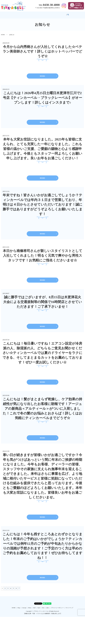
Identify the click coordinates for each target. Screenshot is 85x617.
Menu (40, 14)
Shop (29, 14)
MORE (42, 74)
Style (49, 14)
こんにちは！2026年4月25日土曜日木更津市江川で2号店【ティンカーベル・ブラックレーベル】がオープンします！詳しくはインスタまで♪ (42, 96)
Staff (45, 14)
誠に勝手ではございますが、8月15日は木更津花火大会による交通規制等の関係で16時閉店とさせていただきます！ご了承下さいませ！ (42, 301)
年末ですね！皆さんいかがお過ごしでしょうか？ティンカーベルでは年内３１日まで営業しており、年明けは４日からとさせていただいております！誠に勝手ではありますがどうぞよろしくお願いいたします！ (42, 203)
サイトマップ (69, 608)
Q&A (58, 14)
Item (53, 14)
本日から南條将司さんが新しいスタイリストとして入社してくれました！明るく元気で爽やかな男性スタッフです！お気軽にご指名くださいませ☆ (42, 254)
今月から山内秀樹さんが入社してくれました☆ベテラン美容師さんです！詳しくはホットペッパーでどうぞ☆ (42, 49)
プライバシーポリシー (57, 608)
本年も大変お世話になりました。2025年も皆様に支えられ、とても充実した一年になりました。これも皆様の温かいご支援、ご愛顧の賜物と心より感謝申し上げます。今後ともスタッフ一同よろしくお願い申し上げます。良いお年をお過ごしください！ (42, 147)
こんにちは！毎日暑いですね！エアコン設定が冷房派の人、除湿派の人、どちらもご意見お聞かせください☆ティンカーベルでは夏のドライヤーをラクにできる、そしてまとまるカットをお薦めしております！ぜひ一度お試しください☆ (42, 352)
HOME (24, 14)
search (63, 14)
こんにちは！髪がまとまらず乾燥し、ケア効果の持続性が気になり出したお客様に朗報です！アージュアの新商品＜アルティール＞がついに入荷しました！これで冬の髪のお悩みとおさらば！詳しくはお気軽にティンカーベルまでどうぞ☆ (42, 408)
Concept (34, 14)
